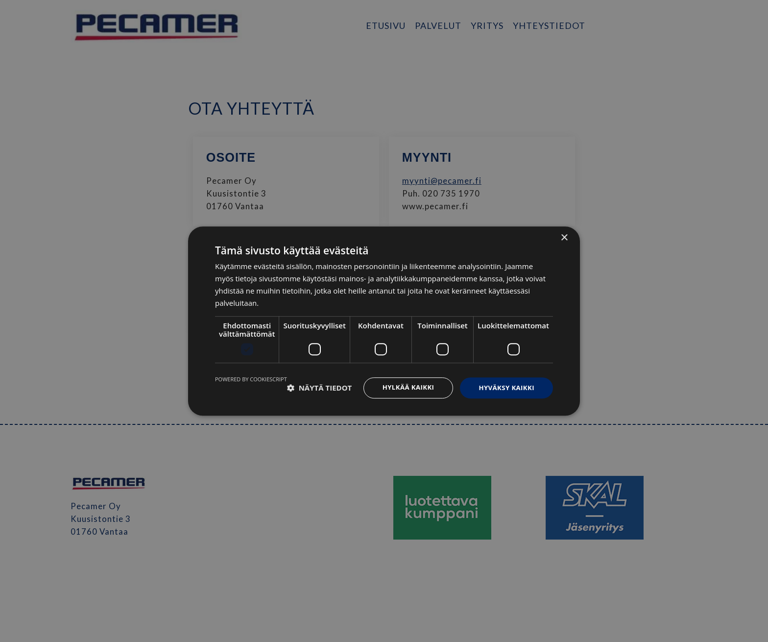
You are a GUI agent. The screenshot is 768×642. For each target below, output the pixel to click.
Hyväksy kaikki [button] (505, 387)
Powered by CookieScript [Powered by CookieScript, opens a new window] (251, 378)
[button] (319, 388)
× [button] (564, 237)
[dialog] (384, 321)
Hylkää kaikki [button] (403, 387)
